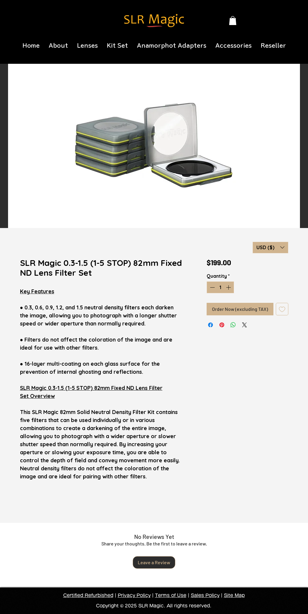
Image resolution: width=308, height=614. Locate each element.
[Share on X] (244, 324)
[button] (232, 20)
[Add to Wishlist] (282, 309)
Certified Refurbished (88, 595)
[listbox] (270, 247)
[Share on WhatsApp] (233, 324)
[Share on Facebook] (210, 324)
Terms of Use (170, 595)
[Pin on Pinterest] (221, 324)
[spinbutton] (220, 287)
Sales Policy (205, 595)
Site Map (234, 595)
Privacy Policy (134, 595)
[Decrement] (212, 287)
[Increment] (229, 287)
